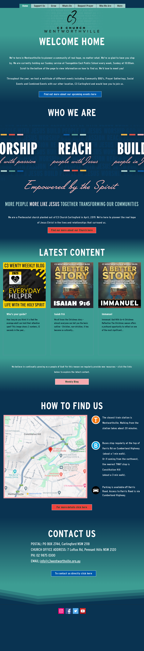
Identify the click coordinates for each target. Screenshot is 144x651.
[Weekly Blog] (72, 382)
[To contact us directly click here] (73, 573)
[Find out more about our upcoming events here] (70, 94)
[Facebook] (68, 611)
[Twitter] (75, 611)
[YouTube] (83, 611)
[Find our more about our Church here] (72, 230)
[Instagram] (61, 611)
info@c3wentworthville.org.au (60, 561)
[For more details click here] (72, 507)
